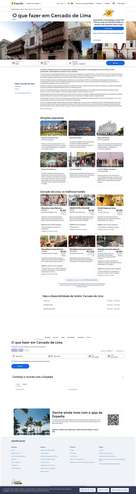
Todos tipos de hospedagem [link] (48, 468)
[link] (108, 40)
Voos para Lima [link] (73, 389)
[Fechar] (133, 490)
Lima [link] (26, 9)
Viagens (107, 3)
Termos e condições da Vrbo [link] (77, 459)
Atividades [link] (18, 86)
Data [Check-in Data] (17, 64)
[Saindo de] (29, 356)
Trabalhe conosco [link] (15, 453)
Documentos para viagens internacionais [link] (109, 464)
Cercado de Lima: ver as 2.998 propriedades (82, 280)
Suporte (99, 3)
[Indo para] (68, 356)
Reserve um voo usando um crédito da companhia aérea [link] (112, 460)
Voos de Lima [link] (20, 389)
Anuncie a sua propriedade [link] (18, 456)
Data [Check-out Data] (45, 64)
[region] (68, 490)
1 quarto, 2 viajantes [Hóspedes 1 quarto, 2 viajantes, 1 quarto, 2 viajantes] (79, 64)
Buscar (115, 63)
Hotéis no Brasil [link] (44, 453)
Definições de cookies (87, 490)
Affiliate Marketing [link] (16, 468)
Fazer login (121, 3)
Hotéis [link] (17, 89)
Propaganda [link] (14, 465)
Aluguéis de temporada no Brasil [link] (49, 456)
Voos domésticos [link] (45, 462)
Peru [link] (22, 9)
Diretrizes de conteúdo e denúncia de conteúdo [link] (82, 462)
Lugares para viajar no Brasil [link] (47, 450)
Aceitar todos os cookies (120, 490)
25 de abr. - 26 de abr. (113, 305)
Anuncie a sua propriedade (84, 3)
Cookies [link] (72, 450)
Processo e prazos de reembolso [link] (107, 456)
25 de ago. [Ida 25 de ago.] (95, 357)
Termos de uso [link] (73, 456)
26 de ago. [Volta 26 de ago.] (114, 357)
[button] (68, 376)
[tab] (47, 337)
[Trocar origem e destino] (49, 356)
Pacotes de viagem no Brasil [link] (48, 459)
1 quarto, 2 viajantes (107, 351)
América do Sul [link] (15, 9)
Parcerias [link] (13, 459)
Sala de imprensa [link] (15, 462)
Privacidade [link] (73, 453)
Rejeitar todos (103, 490)
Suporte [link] (101, 450)
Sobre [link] (12, 450)
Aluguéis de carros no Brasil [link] (48, 465)
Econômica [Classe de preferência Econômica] (120, 351)
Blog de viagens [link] (45, 471)
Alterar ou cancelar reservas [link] (106, 453)
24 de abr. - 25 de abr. (113, 301)
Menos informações (46, 108)
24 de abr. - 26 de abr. (113, 309)
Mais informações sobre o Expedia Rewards (108, 33)
